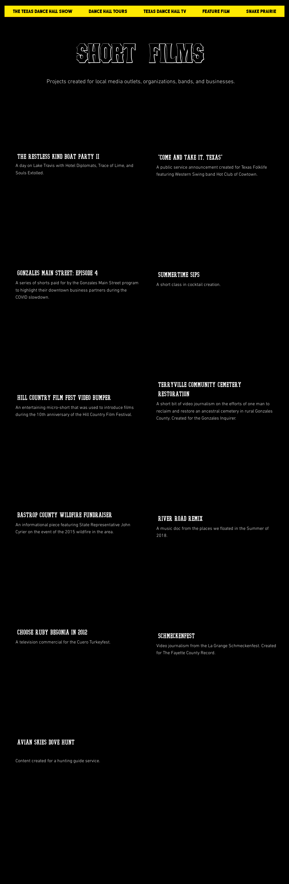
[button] (216, 13)
